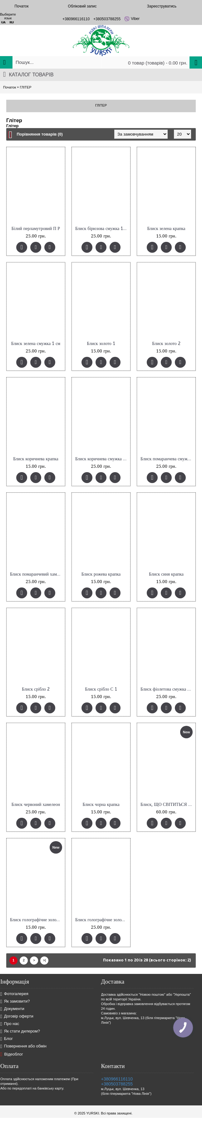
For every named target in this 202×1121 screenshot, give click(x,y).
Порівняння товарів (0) (39, 134)
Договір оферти (16, 1016)
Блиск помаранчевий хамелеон (37, 574)
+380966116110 (117, 1078)
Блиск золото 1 (101, 343)
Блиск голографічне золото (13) (37, 919)
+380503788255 (117, 1083)
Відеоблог (11, 1054)
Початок (9, 87)
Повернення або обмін (23, 1046)
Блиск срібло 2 (36, 689)
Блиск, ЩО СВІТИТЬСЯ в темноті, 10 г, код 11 (167, 804)
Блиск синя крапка (166, 574)
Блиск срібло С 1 (101, 689)
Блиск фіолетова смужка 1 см (167, 689)
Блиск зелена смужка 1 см (35, 343)
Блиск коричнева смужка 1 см (102, 459)
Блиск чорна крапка (100, 804)
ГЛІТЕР (25, 87)
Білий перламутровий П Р (36, 228)
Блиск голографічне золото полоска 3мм (102, 919)
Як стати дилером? (20, 1031)
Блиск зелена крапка (166, 228)
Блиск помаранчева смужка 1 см (167, 459)
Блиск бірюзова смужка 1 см (102, 228)
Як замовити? (15, 1001)
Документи (12, 1009)
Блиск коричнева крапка (35, 459)
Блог (6, 1039)
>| (44, 960)
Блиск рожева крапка (101, 574)
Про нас (9, 1024)
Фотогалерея (14, 994)
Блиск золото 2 (166, 343)
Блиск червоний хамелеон (36, 804)
